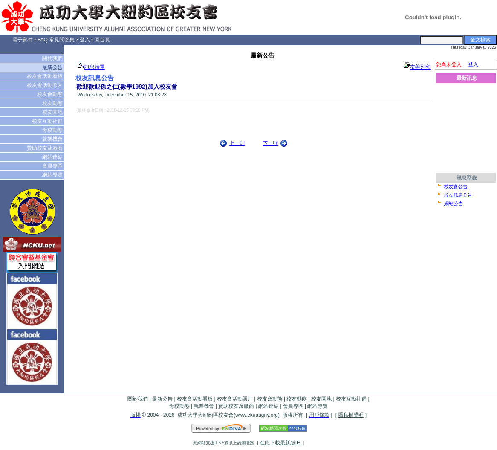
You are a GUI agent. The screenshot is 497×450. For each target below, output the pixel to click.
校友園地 (53, 112)
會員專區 (53, 166)
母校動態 (53, 130)
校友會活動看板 (45, 76)
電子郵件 (22, 40)
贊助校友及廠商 (45, 148)
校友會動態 (50, 94)
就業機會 (53, 139)
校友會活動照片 (45, 85)
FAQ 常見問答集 (56, 40)
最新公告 (53, 67)
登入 (85, 40)
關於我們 (53, 58)
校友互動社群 (48, 121)
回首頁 (102, 40)
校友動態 (53, 103)
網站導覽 (53, 175)
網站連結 (53, 157)
